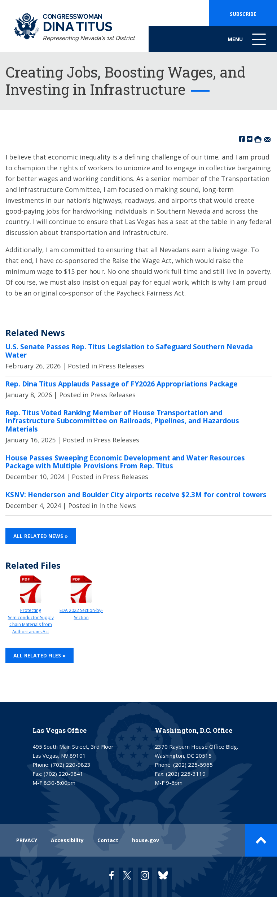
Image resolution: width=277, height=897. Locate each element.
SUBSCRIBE (243, 13)
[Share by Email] (267, 139)
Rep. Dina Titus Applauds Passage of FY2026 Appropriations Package (121, 384)
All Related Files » (39, 655)
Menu (247, 43)
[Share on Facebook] (242, 139)
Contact (107, 840)
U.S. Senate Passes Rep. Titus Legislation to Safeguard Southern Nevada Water (129, 351)
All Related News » (40, 536)
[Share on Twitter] (249, 139)
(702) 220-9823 (71, 764)
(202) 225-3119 (186, 773)
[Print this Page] (257, 139)
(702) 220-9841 (63, 773)
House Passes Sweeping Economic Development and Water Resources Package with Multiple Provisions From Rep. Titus (125, 462)
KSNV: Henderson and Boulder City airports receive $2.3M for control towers (136, 495)
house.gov (145, 840)
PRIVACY (26, 840)
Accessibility (67, 840)
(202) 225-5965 (193, 764)
